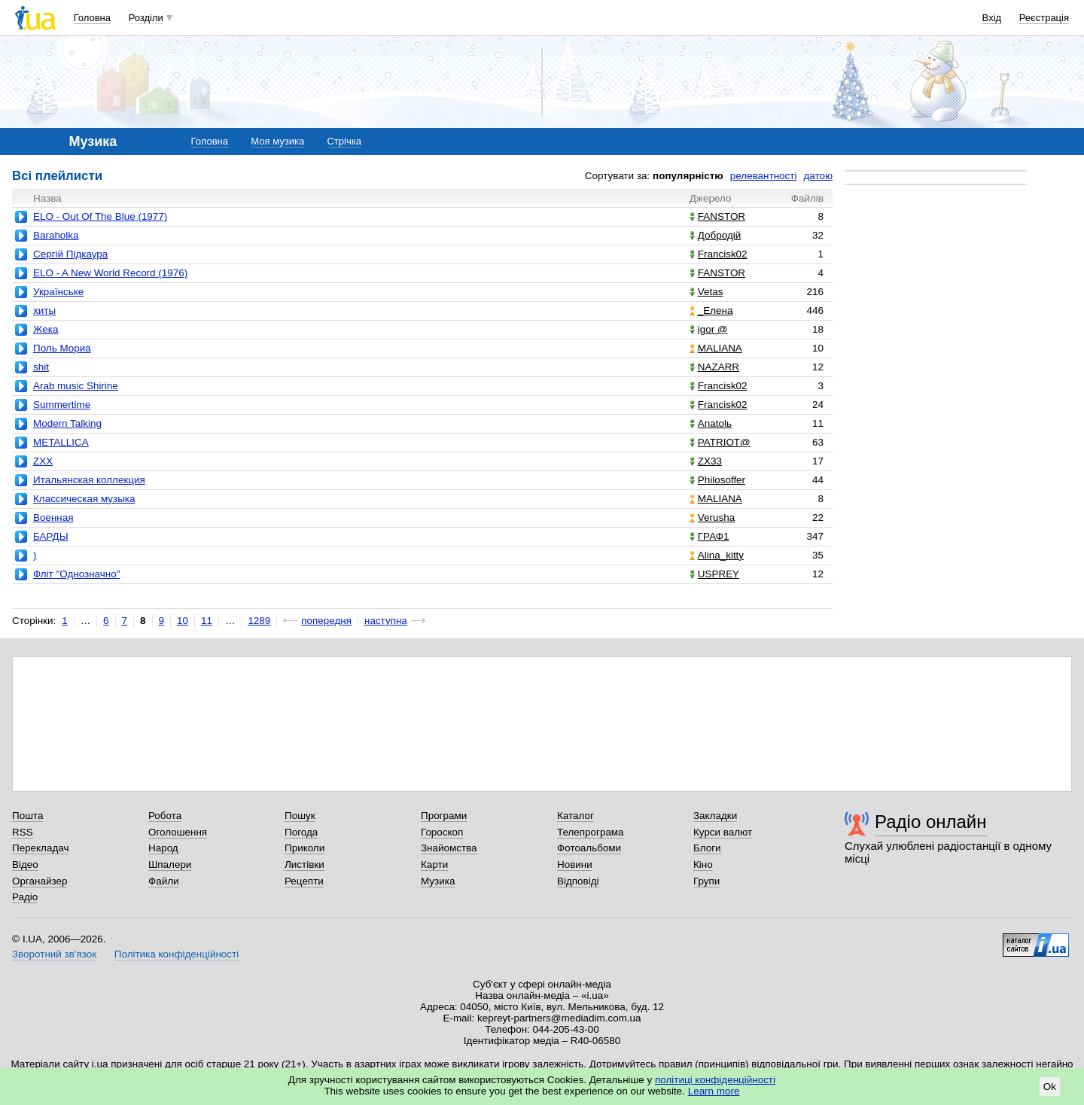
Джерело (711, 198)
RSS (22, 832)
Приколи (304, 848)
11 (206, 620)
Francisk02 (719, 254)
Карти (434, 864)
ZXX (43, 461)
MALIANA (716, 348)
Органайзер (39, 881)
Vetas (706, 291)
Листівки (304, 864)
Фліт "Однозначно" (76, 574)
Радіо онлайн (931, 821)
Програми (444, 815)
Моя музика (277, 141)
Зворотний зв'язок (54, 954)
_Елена (711, 310)
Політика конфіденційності (176, 954)
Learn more (714, 1091)
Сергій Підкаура (70, 254)
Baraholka (56, 235)
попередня (326, 620)
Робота (164, 815)
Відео (25, 864)
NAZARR (714, 367)
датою (818, 175)
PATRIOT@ (720, 442)
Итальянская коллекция (89, 480)
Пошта (27, 815)
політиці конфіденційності (715, 1079)
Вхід (992, 17)
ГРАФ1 (709, 536)
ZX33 (706, 461)
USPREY (714, 574)
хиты (44, 310)
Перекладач (40, 848)
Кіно (703, 864)
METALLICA (61, 442)
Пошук (300, 815)
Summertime (61, 404)
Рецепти (304, 881)
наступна (385, 620)
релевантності (763, 175)
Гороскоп (442, 832)
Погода (301, 832)
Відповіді (578, 881)
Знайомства (449, 848)
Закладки (715, 815)
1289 (259, 620)
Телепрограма (590, 832)
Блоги (707, 848)
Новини (574, 864)
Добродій (715, 235)
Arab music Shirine (75, 385)
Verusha (712, 517)
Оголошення (177, 832)
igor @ (709, 329)
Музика (438, 881)
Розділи (146, 17)
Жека (45, 329)
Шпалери (169, 864)
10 (182, 620)
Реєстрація (1044, 17)
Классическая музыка (84, 498)
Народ (163, 848)
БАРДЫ (51, 536)
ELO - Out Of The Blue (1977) (100, 216)
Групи (706, 881)
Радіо (25, 897)
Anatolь (711, 423)
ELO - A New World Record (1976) (110, 273)
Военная (53, 517)
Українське (58, 291)
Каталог (575, 815)
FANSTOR (717, 216)
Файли (163, 881)
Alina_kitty (717, 555)
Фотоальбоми (589, 848)
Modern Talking (67, 423)
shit (41, 367)
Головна (92, 17)
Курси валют (722, 832)
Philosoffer (717, 480)
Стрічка (344, 141)
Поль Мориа (62, 348)
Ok (1049, 1086)
